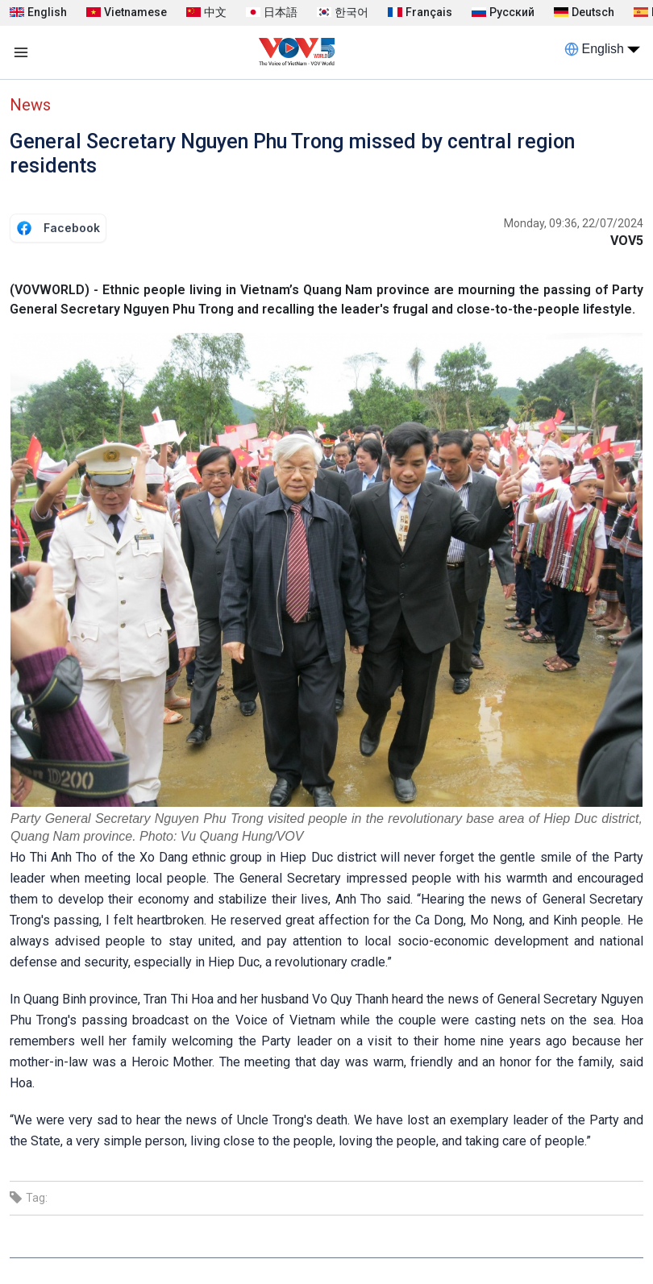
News (30, 104)
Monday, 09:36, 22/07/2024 (573, 223)
